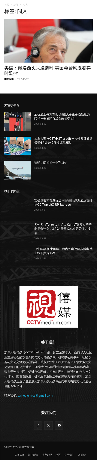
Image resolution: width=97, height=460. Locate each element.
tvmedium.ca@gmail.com (35, 395)
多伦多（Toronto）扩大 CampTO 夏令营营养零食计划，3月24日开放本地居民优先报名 (63, 229)
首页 (6, 4)
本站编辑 (9, 79)
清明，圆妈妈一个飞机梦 (50, 162)
